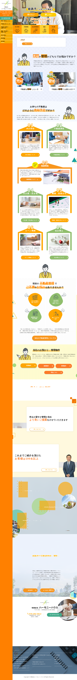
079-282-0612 (6, 12)
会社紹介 (30, 590)
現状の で (45, 283)
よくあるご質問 (47, 590)
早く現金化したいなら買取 (19, 659)
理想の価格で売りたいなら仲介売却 (20, 657)
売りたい (31, 15)
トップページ (16, 650)
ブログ (55, 661)
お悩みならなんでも (40, 19)
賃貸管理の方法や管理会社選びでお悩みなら (41, 655)
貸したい (48, 15)
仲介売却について (30, 154)
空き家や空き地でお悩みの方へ (39, 664)
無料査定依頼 (6, 18)
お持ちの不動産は (38, 107)
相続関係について (30, 179)
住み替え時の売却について (19, 663)
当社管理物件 (35, 657)
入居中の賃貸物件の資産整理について (21, 667)
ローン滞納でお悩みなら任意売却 (20, 661)
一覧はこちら (27, 43)
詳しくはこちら (37, 429)
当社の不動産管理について (45, 338)
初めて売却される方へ (18, 655)
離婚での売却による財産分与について (21, 665)
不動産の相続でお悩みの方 (38, 661)
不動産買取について (59, 154)
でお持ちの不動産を (40, 8)
